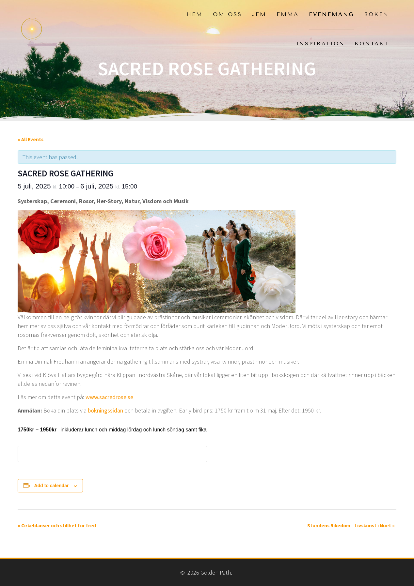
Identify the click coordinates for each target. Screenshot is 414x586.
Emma (288, 14)
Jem (259, 14)
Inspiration (320, 43)
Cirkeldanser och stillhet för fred (57, 525)
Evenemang (331, 14)
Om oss (227, 14)
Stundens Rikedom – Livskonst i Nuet (351, 525)
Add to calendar (51, 485)
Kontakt (372, 43)
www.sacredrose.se (109, 397)
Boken (376, 14)
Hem (194, 14)
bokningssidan (105, 410)
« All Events (30, 139)
